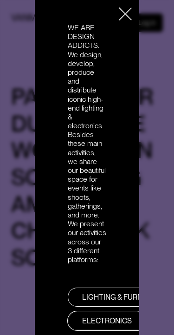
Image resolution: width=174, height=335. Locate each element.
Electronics (107, 320)
